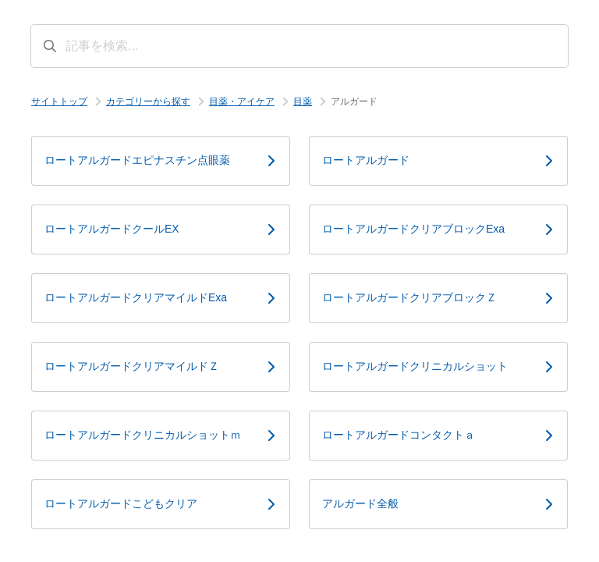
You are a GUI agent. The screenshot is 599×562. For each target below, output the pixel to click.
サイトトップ (59, 101)
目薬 (302, 101)
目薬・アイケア (242, 101)
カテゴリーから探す (148, 101)
